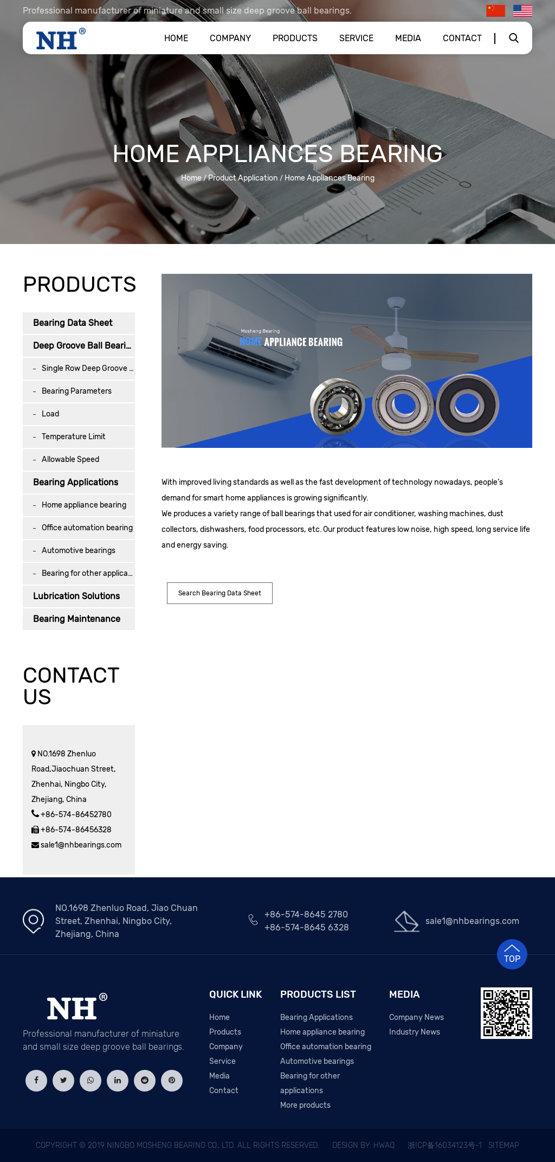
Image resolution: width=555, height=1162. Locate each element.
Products (295, 38)
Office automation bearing (87, 527)
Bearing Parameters (77, 391)
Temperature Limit (74, 436)
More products (305, 1105)
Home (176, 38)
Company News (416, 1017)
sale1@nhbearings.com (80, 845)
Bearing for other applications (88, 573)
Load (50, 414)
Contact (462, 38)
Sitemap (503, 1145)
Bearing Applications (75, 482)
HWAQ (384, 1145)
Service (356, 38)
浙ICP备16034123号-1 (445, 1145)
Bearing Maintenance (76, 619)
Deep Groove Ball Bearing (84, 346)
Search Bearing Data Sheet (219, 593)
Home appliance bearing (84, 505)
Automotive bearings (78, 550)
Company (230, 38)
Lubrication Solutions (76, 596)
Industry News (414, 1032)
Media (408, 38)
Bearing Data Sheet (72, 323)
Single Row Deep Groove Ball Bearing (88, 368)
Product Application (243, 178)
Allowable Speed (70, 459)
